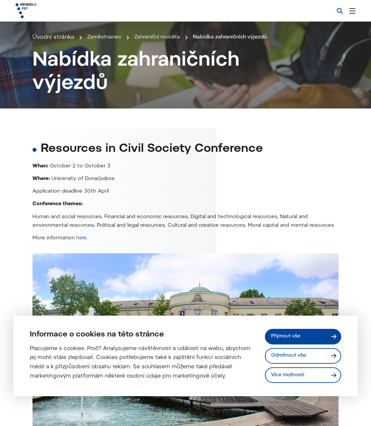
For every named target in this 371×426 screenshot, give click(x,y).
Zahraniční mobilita (165, 111)
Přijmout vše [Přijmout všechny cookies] (287, 335)
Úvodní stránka (53, 111)
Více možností (290, 374)
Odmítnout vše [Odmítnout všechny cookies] (290, 354)
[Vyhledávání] (340, 11)
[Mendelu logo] (53, 10)
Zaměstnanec (106, 111)
